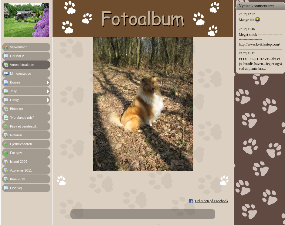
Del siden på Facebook (211, 201)
